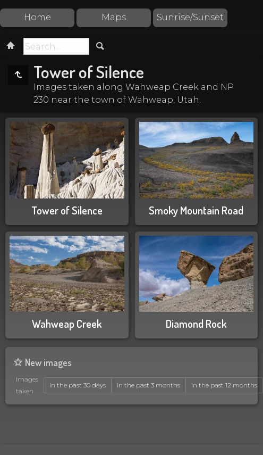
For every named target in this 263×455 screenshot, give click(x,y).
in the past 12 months (224, 385)
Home (37, 17)
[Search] (56, 46)
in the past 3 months (148, 385)
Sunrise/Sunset (190, 17)
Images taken (27, 385)
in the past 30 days (77, 385)
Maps (113, 17)
